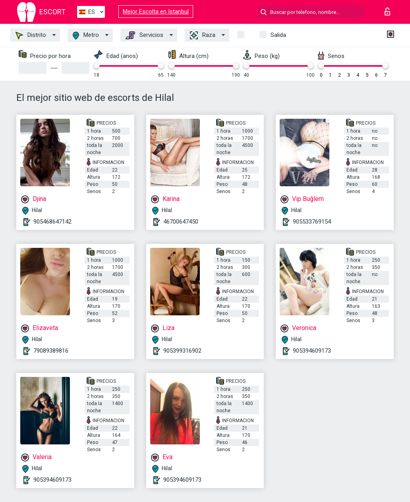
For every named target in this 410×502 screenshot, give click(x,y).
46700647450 (180, 221)
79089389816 (50, 350)
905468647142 (52, 221)
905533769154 (312, 221)
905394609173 (312, 350)
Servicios (144, 35)
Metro (86, 35)
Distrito (30, 35)
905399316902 (182, 350)
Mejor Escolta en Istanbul (156, 11)
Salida (278, 35)
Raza (202, 35)
